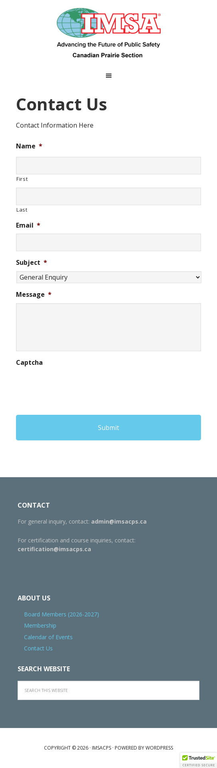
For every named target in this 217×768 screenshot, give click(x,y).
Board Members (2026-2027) (61, 614)
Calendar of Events (48, 637)
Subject (31, 262)
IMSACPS (109, 34)
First (22, 178)
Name (29, 146)
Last (22, 209)
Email (28, 225)
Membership (40, 625)
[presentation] (76, 386)
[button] (198, 760)
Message (34, 294)
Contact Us (38, 648)
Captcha (29, 362)
